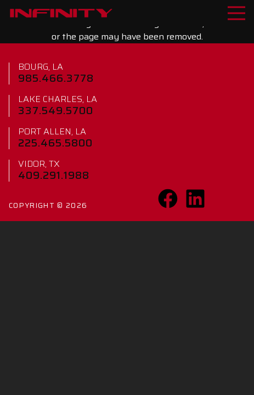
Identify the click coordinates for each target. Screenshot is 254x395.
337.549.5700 (55, 110)
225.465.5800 (55, 142)
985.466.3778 (56, 77)
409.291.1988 (53, 175)
